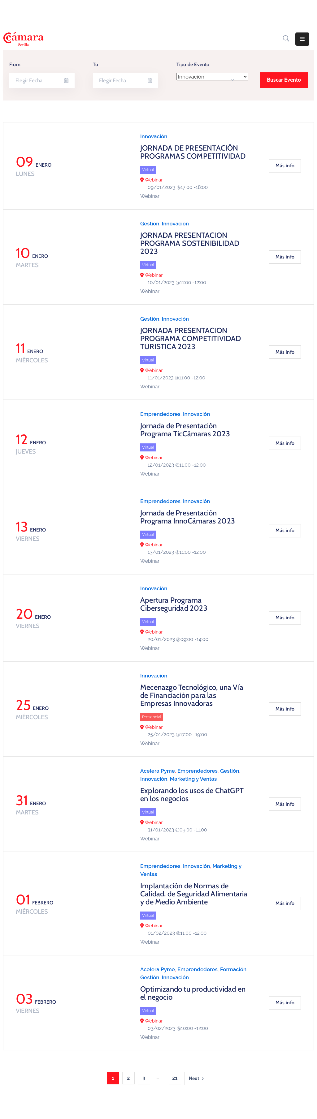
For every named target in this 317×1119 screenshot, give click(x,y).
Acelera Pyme (157, 771)
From (14, 64)
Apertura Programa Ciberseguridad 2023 (173, 604)
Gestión (149, 223)
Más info (285, 166)
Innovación (153, 136)
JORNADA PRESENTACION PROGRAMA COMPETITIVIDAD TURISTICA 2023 (190, 338)
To (95, 64)
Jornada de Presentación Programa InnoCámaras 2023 (187, 516)
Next (197, 1078)
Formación (233, 969)
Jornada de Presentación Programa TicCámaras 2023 (185, 429)
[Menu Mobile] (302, 39)
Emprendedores (160, 414)
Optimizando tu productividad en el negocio (192, 993)
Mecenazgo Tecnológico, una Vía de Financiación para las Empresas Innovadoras (191, 695)
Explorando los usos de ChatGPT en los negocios (192, 794)
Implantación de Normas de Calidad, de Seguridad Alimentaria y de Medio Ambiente (194, 893)
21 (174, 1078)
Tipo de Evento (193, 64)
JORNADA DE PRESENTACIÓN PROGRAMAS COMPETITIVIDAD (192, 151)
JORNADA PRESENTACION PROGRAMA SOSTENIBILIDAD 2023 (190, 243)
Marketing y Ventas (193, 779)
